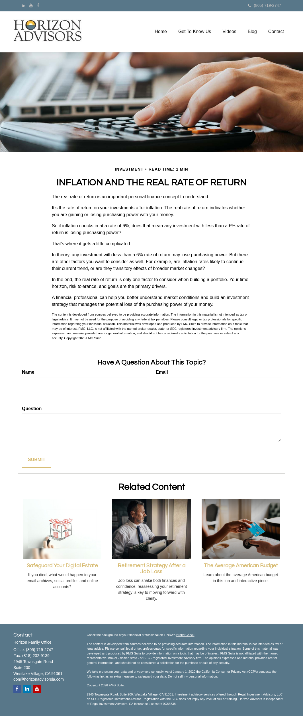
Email (162, 372)
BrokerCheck (185, 635)
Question (32, 408)
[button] (195, 32)
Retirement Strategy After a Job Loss (151, 568)
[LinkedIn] (23, 5)
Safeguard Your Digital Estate (62, 565)
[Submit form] (36, 460)
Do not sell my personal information (192, 676)
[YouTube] (31, 5)
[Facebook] (38, 5)
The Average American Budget (241, 565)
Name (28, 372)
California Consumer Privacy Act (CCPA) (230, 671)
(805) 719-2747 (264, 5)
